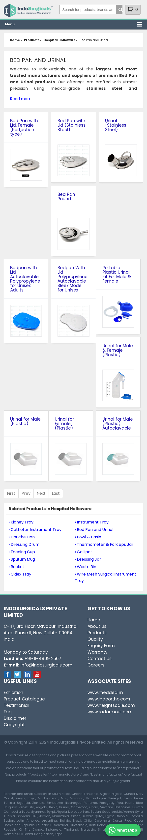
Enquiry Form (101, 646)
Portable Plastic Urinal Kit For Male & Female (116, 274)
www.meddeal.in (105, 692)
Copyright (14, 725)
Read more (20, 99)
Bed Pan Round (66, 196)
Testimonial (16, 705)
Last (56, 493)
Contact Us (100, 659)
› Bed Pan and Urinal (94, 529)
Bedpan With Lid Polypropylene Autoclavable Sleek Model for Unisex (73, 279)
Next (41, 493)
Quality (95, 639)
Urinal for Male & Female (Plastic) (117, 350)
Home (94, 620)
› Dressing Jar (88, 559)
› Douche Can (22, 537)
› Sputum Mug (22, 559)
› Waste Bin (85, 567)
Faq (8, 712)
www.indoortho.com (109, 699)
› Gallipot (83, 552)
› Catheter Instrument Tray (35, 529)
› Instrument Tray (92, 522)
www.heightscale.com (111, 705)
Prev (26, 493)
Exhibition (13, 692)
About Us (97, 626)
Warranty (98, 652)
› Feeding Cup (22, 552)
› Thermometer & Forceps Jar (104, 544)
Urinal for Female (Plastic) (64, 423)
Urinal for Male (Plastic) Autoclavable (117, 423)
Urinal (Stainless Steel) (115, 125)
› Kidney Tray (21, 522)
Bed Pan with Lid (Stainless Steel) (72, 125)
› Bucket (16, 567)
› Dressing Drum (24, 544)
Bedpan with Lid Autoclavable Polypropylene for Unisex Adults (25, 279)
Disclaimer (15, 718)
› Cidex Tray (20, 574)
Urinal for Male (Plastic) (25, 421)
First (11, 493)
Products (97, 633)
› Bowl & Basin (88, 537)
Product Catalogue (24, 699)
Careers (96, 665)
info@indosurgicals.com (46, 665)
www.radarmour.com (110, 712)
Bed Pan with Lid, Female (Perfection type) (24, 127)
